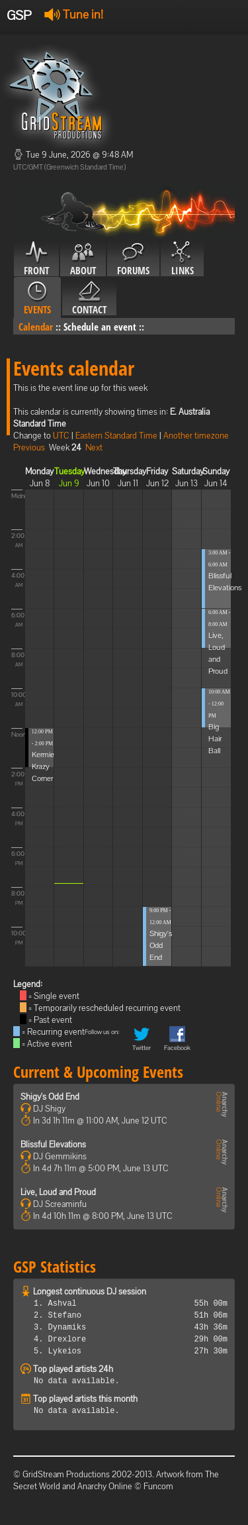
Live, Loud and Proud (58, 1192)
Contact (89, 298)
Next (94, 447)
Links (182, 259)
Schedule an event (99, 326)
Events (37, 298)
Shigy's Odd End (160, 945)
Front (36, 259)
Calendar (36, 326)
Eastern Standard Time (116, 435)
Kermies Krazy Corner (45, 766)
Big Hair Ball (215, 738)
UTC (61, 435)
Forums (133, 259)
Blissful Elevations (53, 1144)
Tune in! (73, 14)
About (83, 259)
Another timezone (196, 435)
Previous (29, 447)
